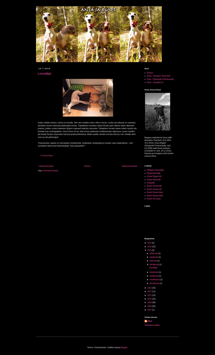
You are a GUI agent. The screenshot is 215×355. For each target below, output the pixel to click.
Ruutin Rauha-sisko (155, 196)
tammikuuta (155, 283)
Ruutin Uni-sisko (154, 199)
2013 (149, 288)
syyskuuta (154, 257)
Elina (150, 321)
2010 (149, 299)
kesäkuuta (154, 272)
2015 (149, 247)
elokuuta (153, 261)
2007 (149, 310)
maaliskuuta (155, 279)
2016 (149, 243)
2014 (149, 250)
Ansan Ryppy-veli (154, 176)
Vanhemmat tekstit (129, 166)
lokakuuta (154, 253)
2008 (149, 306)
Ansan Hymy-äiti (154, 180)
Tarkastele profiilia (152, 325)
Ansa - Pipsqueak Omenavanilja (160, 79)
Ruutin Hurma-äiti (154, 186)
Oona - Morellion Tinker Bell (158, 76)
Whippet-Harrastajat (155, 170)
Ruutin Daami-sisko (155, 192)
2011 (149, 295)
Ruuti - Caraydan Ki (155, 82)
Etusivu (87, 166)
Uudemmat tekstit (46, 166)
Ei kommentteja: (47, 155)
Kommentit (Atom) (50, 171)
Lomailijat (44, 73)
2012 (149, 291)
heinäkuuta (154, 264)
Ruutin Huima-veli (154, 189)
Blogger (124, 347)
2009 (149, 302)
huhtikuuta (154, 276)
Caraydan (151, 183)
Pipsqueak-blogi (153, 173)
